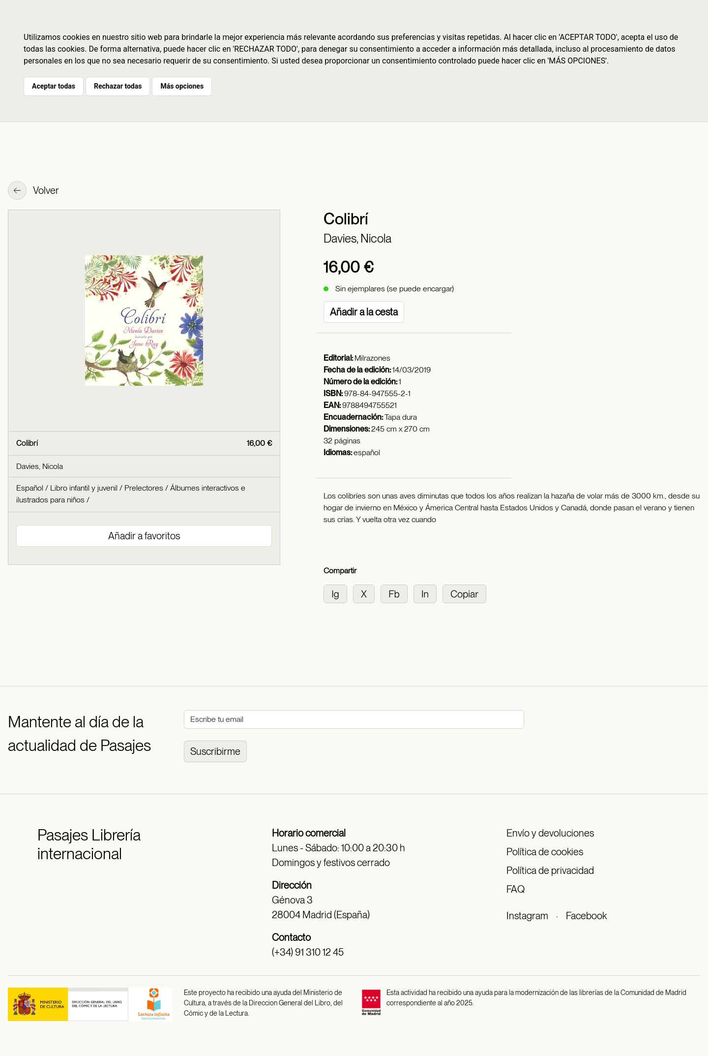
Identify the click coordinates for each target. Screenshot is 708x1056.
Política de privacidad (550, 870)
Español (29, 488)
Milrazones (372, 358)
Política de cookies (544, 852)
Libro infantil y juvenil (84, 488)
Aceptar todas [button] (53, 86)
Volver (33, 191)
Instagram (527, 916)
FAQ (515, 889)
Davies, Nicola (357, 238)
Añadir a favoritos (144, 536)
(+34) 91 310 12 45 (308, 952)
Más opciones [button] (182, 86)
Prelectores (143, 488)
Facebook (586, 916)
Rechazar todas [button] (118, 86)
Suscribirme (215, 751)
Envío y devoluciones (550, 833)
